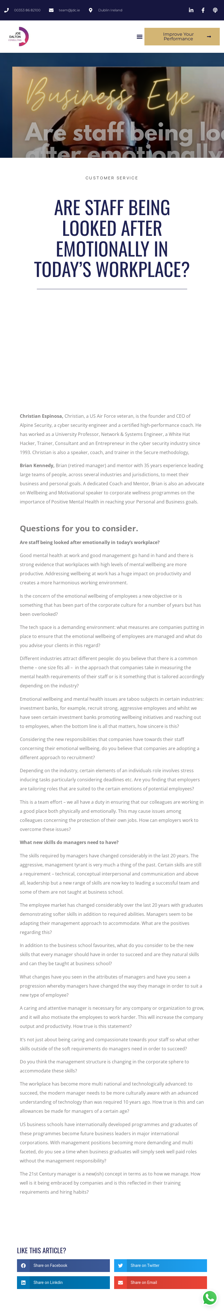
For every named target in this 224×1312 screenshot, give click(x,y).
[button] (139, 36)
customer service (112, 177)
